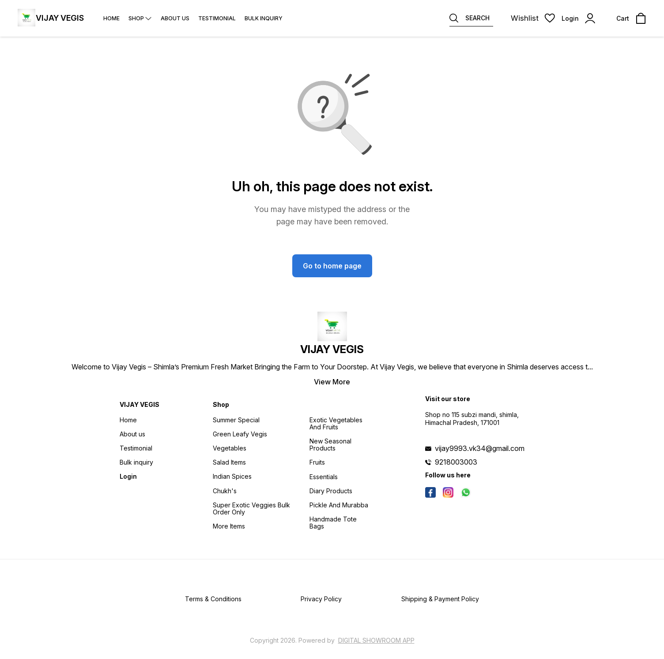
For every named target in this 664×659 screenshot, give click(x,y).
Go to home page (332, 265)
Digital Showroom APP (376, 640)
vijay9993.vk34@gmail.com (479, 448)
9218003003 (456, 462)
